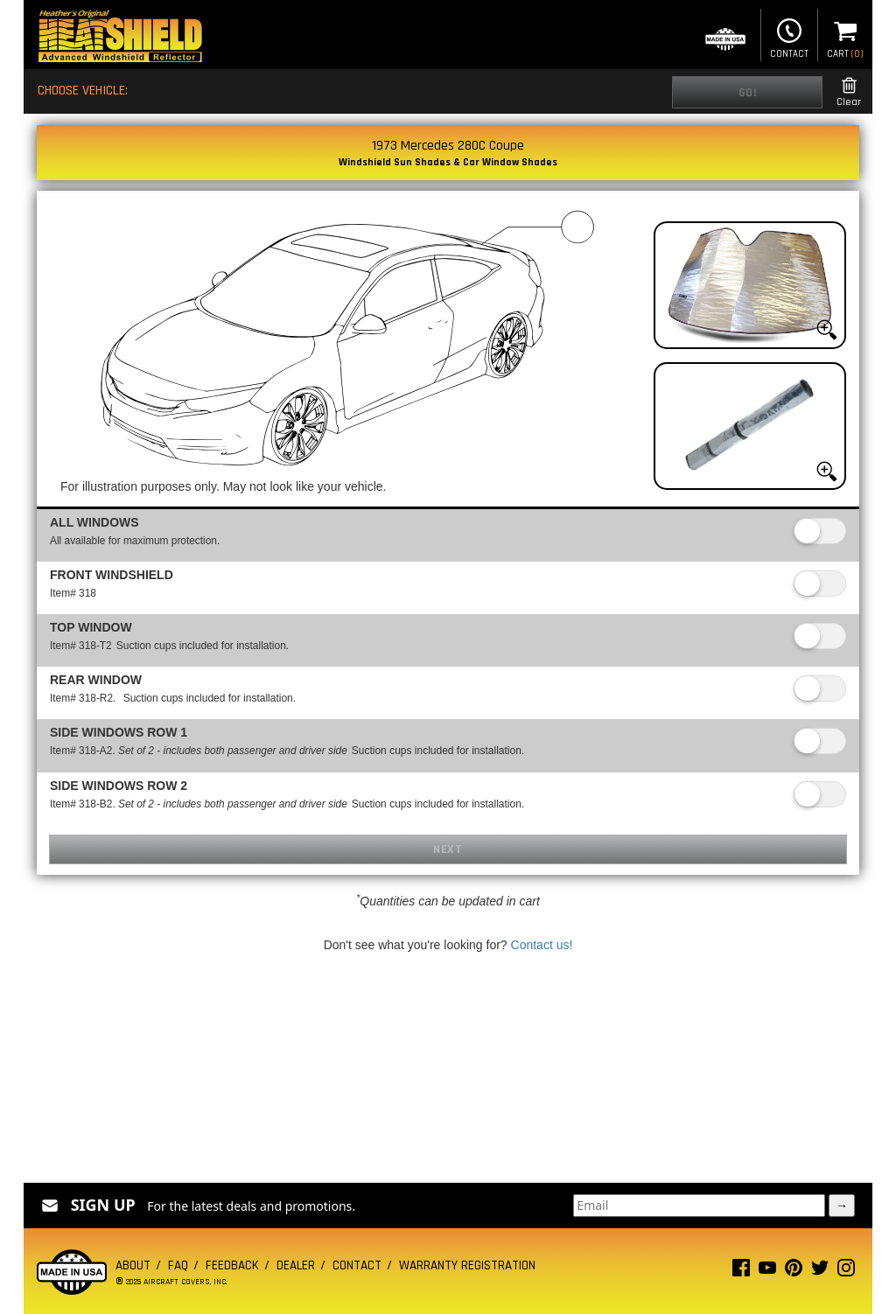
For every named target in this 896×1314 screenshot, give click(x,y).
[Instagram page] (846, 1271)
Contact (789, 36)
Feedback (232, 1265)
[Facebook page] (741, 1271)
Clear (848, 92)
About (133, 1265)
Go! (747, 93)
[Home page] (120, 38)
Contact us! (542, 945)
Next (447, 849)
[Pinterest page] (793, 1271)
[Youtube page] (767, 1271)
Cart (845, 36)
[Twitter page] (820, 1271)
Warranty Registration (467, 1265)
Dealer (295, 1265)
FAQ (178, 1265)
